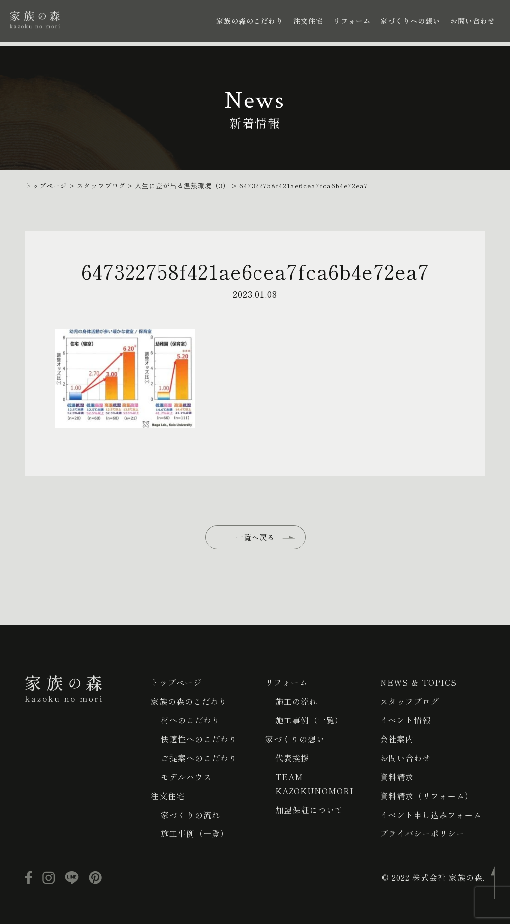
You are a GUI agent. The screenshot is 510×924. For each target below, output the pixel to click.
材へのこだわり (190, 720)
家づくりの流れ (190, 815)
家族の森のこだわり (249, 21)
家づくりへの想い (410, 21)
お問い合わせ (472, 21)
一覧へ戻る (255, 537)
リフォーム (352, 21)
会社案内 (397, 739)
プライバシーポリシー (422, 833)
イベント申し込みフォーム (431, 815)
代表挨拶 (292, 758)
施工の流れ (296, 701)
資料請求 (397, 777)
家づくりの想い (295, 739)
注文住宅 (308, 21)
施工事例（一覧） (195, 833)
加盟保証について (309, 810)
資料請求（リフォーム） (426, 796)
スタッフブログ (409, 701)
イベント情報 (405, 720)
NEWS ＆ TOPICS (418, 682)
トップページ (176, 682)
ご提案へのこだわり (199, 758)
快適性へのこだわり (199, 739)
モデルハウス (186, 777)
